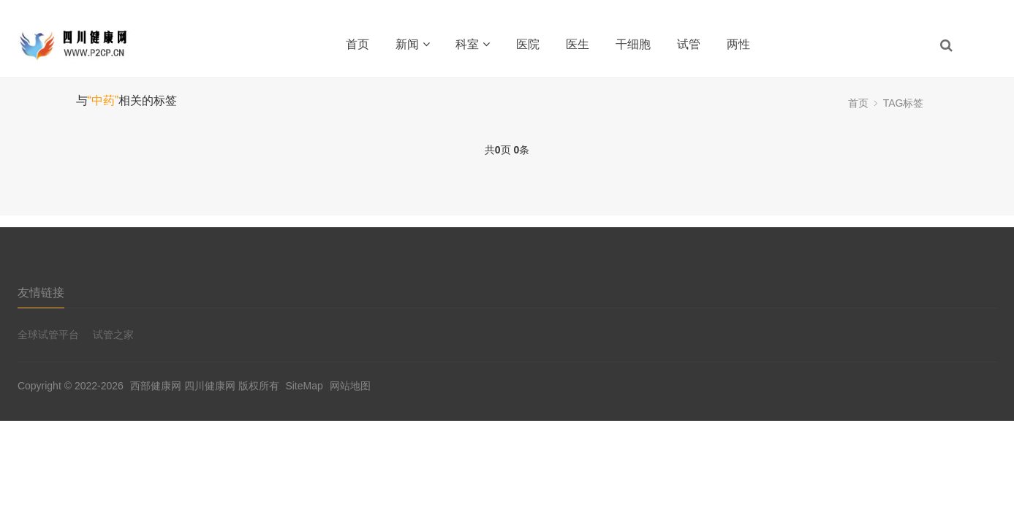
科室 (472, 44)
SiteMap (303, 386)
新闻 (413, 44)
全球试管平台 (48, 334)
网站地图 (350, 386)
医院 (528, 44)
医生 (577, 44)
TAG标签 (903, 103)
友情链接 (41, 292)
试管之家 (113, 334)
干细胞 (633, 44)
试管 (688, 44)
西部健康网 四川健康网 (182, 386)
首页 (357, 44)
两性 (738, 44)
